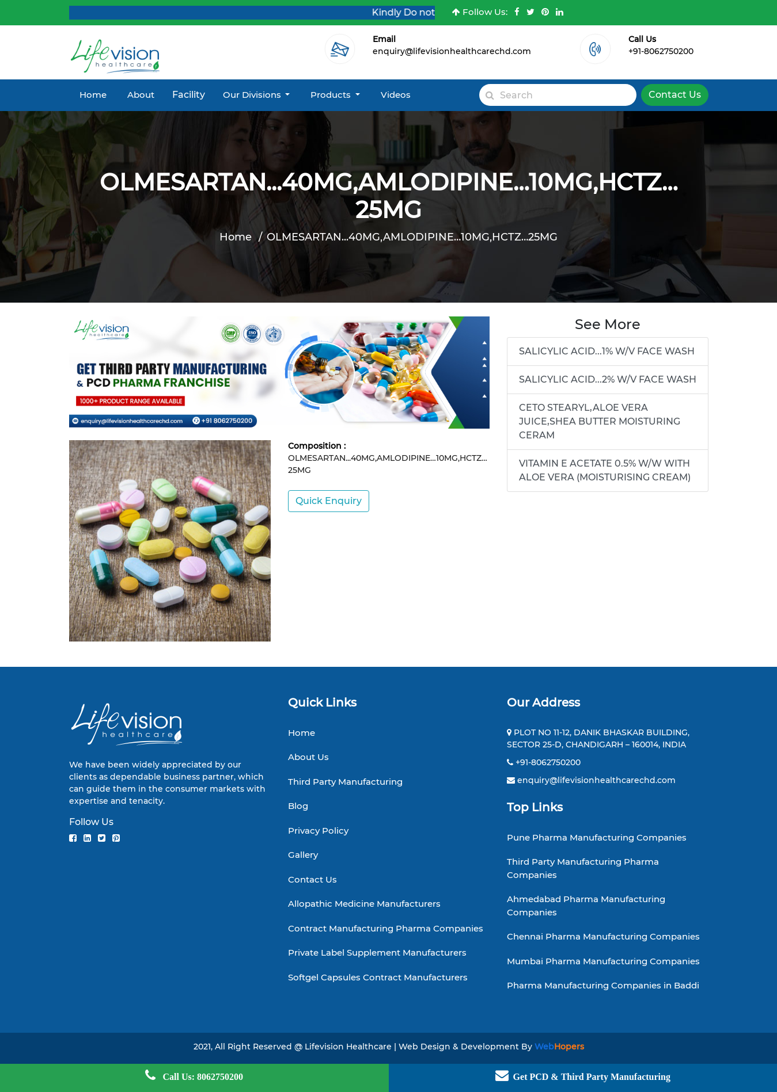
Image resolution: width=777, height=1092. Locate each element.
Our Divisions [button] (253, 94)
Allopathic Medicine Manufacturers (364, 903)
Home (93, 94)
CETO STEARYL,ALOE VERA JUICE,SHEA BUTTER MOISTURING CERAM (599, 421)
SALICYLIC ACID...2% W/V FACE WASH (607, 379)
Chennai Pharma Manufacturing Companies (603, 936)
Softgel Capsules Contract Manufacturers (378, 977)
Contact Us (675, 94)
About (140, 94)
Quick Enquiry (328, 500)
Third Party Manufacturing (345, 781)
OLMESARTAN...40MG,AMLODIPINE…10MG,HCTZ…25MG (412, 237)
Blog (298, 805)
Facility (188, 94)
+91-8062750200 (660, 51)
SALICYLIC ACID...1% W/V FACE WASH (607, 351)
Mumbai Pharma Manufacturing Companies (603, 961)
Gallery (303, 854)
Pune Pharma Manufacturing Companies (597, 837)
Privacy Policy (318, 830)
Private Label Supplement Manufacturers (377, 952)
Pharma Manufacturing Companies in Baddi (603, 985)
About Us (308, 756)
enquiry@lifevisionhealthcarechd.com (452, 51)
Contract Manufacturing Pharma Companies (385, 928)
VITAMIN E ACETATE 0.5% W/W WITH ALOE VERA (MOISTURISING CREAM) (605, 470)
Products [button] (331, 94)
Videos (396, 94)
